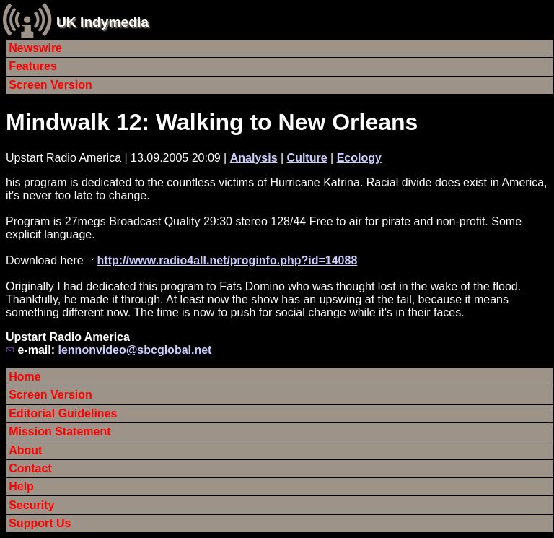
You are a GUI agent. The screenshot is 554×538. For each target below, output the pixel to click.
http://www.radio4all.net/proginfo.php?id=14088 (227, 260)
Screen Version (50, 85)
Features (33, 66)
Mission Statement (59, 431)
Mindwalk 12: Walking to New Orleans (212, 122)
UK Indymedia (102, 22)
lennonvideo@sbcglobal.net (134, 350)
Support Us (40, 523)
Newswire (35, 48)
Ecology (359, 158)
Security (31, 505)
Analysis (254, 158)
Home (24, 376)
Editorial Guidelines (63, 413)
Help (21, 486)
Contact (30, 468)
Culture (307, 158)
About (25, 450)
